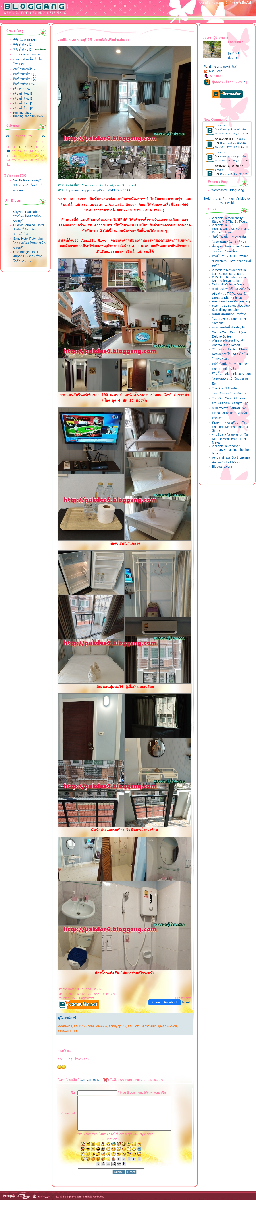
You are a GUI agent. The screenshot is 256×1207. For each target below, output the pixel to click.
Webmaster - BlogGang (227, 190)
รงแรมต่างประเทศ (26, 54)
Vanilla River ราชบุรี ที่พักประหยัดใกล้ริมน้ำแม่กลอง (28, 185)
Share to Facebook (164, 1002)
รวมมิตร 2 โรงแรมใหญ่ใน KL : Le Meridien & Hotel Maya (230, 438)
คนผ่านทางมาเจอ (93, 1079)
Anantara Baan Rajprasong (231, 301)
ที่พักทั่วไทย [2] (22, 49)
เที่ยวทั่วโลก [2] (23, 108)
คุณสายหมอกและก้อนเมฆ (90, 1026)
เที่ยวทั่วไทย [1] (23, 93)
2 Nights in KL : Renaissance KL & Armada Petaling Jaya (230, 228)
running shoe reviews (28, 116)
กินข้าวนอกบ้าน (24, 69)
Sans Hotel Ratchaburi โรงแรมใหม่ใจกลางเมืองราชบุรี (30, 243)
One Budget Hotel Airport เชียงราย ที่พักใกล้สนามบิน (27, 256)
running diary (22, 112)
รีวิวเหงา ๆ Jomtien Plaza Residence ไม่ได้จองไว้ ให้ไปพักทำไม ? (230, 354)
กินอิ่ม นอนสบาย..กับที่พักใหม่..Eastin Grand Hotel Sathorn (229, 318)
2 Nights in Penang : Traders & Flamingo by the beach (230, 449)
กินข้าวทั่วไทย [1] (24, 74)
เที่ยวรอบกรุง (22, 88)
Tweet (186, 1002)
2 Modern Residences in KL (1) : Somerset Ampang (231, 271)
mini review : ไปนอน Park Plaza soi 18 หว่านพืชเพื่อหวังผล (229, 413)
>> (43, 136)
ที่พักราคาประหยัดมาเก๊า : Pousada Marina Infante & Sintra (230, 426)
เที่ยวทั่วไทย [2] (23, 98)
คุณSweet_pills (68, 1030)
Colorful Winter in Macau (229, 284)
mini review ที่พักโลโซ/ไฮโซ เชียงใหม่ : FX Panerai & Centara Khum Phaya (231, 293)
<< (7, 136)
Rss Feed (213, 71)
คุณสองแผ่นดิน (167, 1026)
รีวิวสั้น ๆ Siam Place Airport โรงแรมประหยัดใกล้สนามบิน (231, 378)
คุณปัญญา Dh (117, 1026)
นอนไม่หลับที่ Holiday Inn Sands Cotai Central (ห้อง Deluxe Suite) (229, 332)
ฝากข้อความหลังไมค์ (220, 66)
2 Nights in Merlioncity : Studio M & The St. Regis (229, 219)
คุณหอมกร (65, 1026)
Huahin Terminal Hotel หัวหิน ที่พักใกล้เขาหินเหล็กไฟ (28, 229)
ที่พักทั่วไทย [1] (22, 44)
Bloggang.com (222, 466)
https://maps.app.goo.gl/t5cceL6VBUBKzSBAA (98, 190)
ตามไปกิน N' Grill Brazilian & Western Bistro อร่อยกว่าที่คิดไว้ (231, 261)
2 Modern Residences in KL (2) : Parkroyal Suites (231, 279)
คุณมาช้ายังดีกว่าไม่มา (142, 1026)
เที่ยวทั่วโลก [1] (23, 103)
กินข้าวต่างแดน (24, 84)
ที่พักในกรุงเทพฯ (24, 39)
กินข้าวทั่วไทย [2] (24, 79)
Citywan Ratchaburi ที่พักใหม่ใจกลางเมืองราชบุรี (27, 216)
